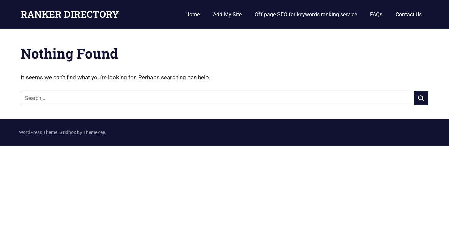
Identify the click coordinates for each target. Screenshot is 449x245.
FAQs (376, 14)
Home (192, 14)
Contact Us (409, 14)
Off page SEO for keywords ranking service (306, 14)
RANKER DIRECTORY (70, 14)
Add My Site (227, 14)
